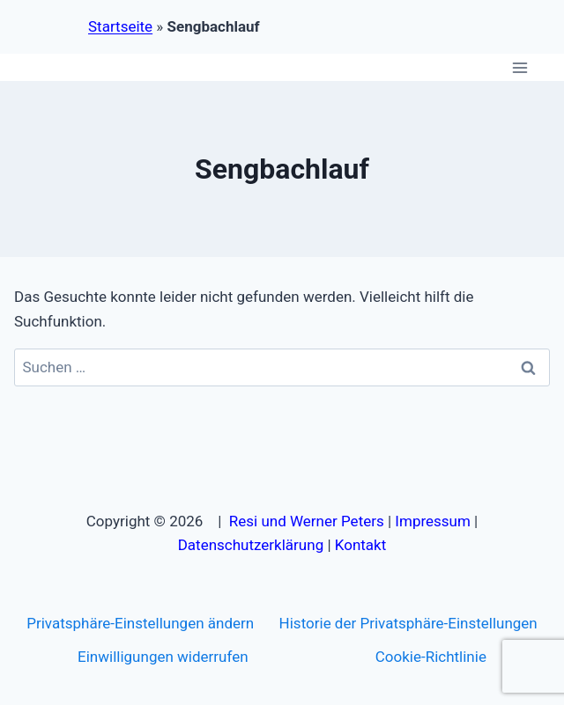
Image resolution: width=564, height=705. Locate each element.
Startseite (120, 26)
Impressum (433, 521)
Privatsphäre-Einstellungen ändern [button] (140, 623)
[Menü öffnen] (519, 67)
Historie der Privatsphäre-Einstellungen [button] (408, 623)
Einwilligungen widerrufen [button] (163, 656)
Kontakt (361, 545)
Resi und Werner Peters (307, 521)
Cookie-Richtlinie (430, 656)
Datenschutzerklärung (250, 545)
